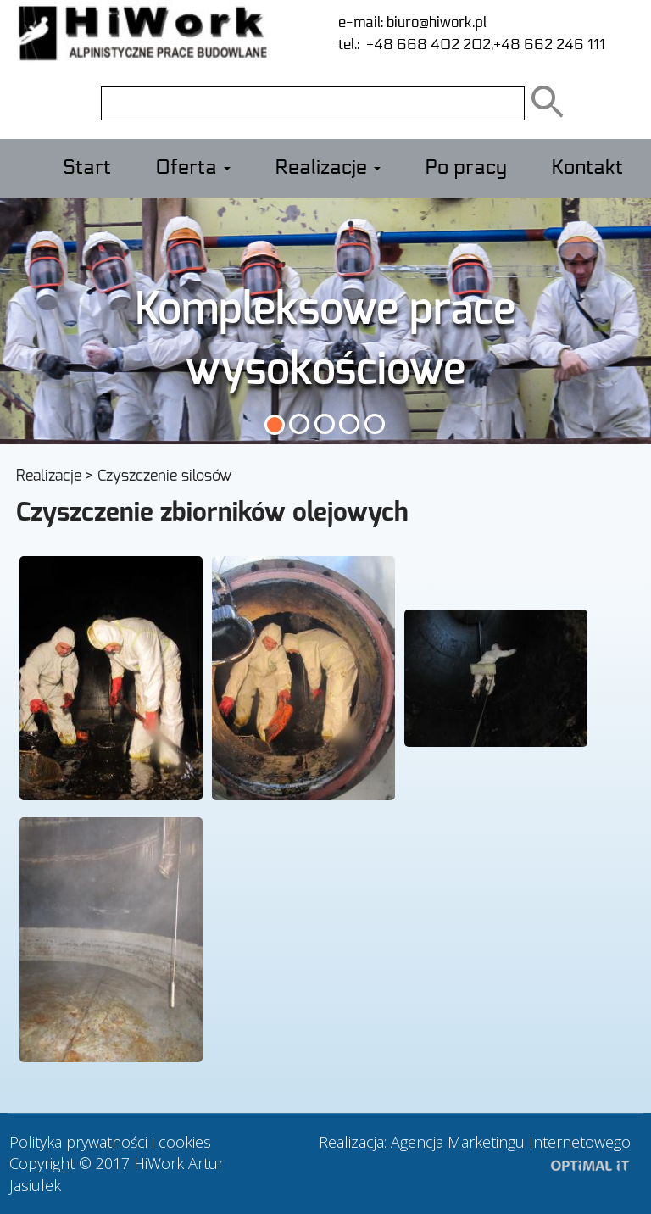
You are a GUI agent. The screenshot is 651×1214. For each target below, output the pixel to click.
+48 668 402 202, (426, 44)
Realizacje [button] (328, 167)
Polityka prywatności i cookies (110, 1142)
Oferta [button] (193, 167)
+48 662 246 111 (549, 44)
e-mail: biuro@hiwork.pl (412, 22)
